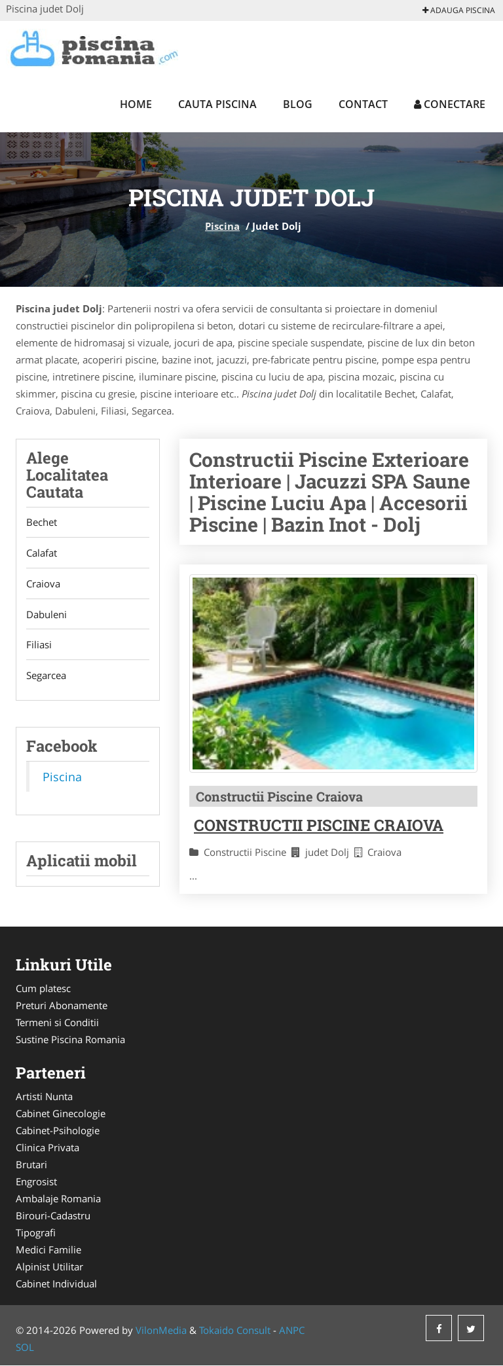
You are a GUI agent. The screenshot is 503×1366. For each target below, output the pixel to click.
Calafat (41, 553)
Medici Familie (48, 1250)
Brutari (31, 1165)
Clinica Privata (47, 1147)
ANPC (292, 1330)
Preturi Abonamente (61, 1005)
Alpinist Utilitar (49, 1267)
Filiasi (39, 645)
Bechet (41, 522)
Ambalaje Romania (58, 1199)
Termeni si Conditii (57, 1022)
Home (136, 104)
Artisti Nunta (44, 1096)
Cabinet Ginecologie (60, 1113)
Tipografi (36, 1233)
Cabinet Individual (56, 1284)
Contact (363, 104)
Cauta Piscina (217, 104)
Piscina (222, 225)
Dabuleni (46, 614)
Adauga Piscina (458, 10)
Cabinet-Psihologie (58, 1130)
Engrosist (36, 1182)
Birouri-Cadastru (53, 1216)
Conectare (449, 104)
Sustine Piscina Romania (70, 1039)
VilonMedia (161, 1330)
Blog (297, 104)
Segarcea (46, 676)
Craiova (43, 584)
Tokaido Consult (234, 1330)
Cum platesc (43, 988)
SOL (25, 1347)
